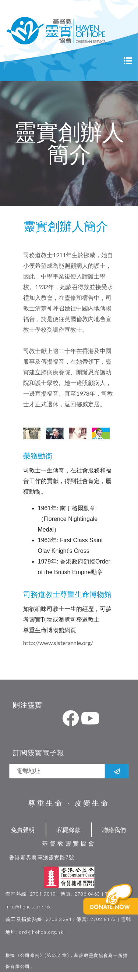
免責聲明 (23, 829)
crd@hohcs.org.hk (41, 932)
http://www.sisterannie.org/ (58, 642)
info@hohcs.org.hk (28, 907)
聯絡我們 (114, 829)
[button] (118, 911)
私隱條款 (69, 829)
